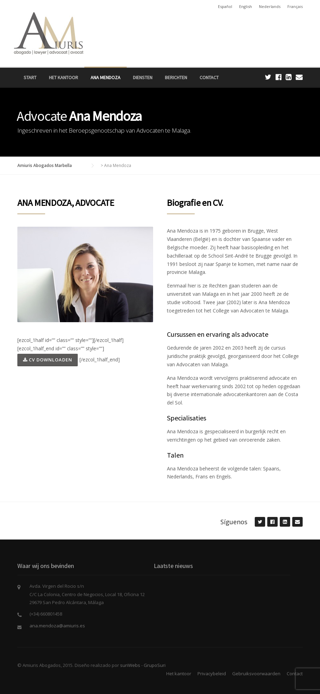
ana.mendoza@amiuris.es (57, 625)
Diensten (142, 77)
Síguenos (233, 522)
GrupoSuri (155, 665)
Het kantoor (63, 77)
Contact (209, 77)
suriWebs (130, 665)
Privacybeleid (211, 673)
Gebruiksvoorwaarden (256, 673)
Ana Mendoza (105, 77)
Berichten (176, 77)
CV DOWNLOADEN (47, 360)
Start (30, 77)
